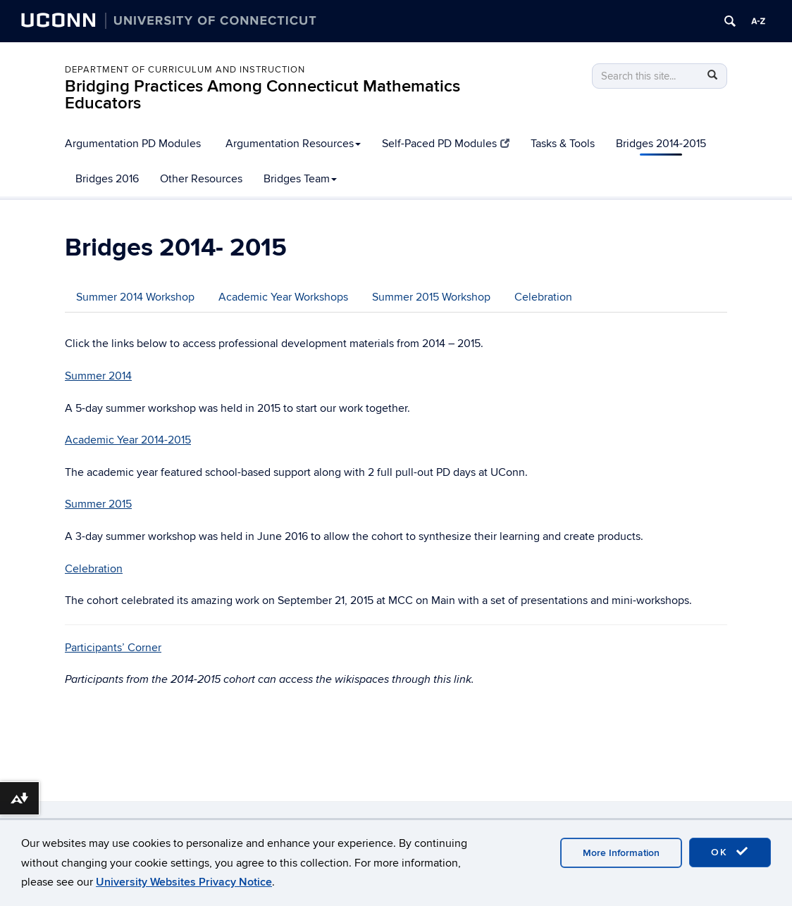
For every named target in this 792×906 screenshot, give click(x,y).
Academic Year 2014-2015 (128, 440)
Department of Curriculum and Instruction (185, 69)
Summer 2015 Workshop (431, 297)
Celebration (543, 297)
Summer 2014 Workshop (135, 297)
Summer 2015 (98, 504)
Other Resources (201, 179)
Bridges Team (300, 179)
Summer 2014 (98, 376)
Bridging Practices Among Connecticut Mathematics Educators (262, 94)
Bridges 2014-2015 (661, 144)
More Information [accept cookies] (621, 853)
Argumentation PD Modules (133, 144)
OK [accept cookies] (730, 851)
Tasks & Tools (563, 144)
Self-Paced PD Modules (445, 144)
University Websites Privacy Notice (184, 882)
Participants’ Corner (113, 648)
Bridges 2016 (107, 179)
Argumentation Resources (293, 144)
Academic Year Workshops (283, 297)
